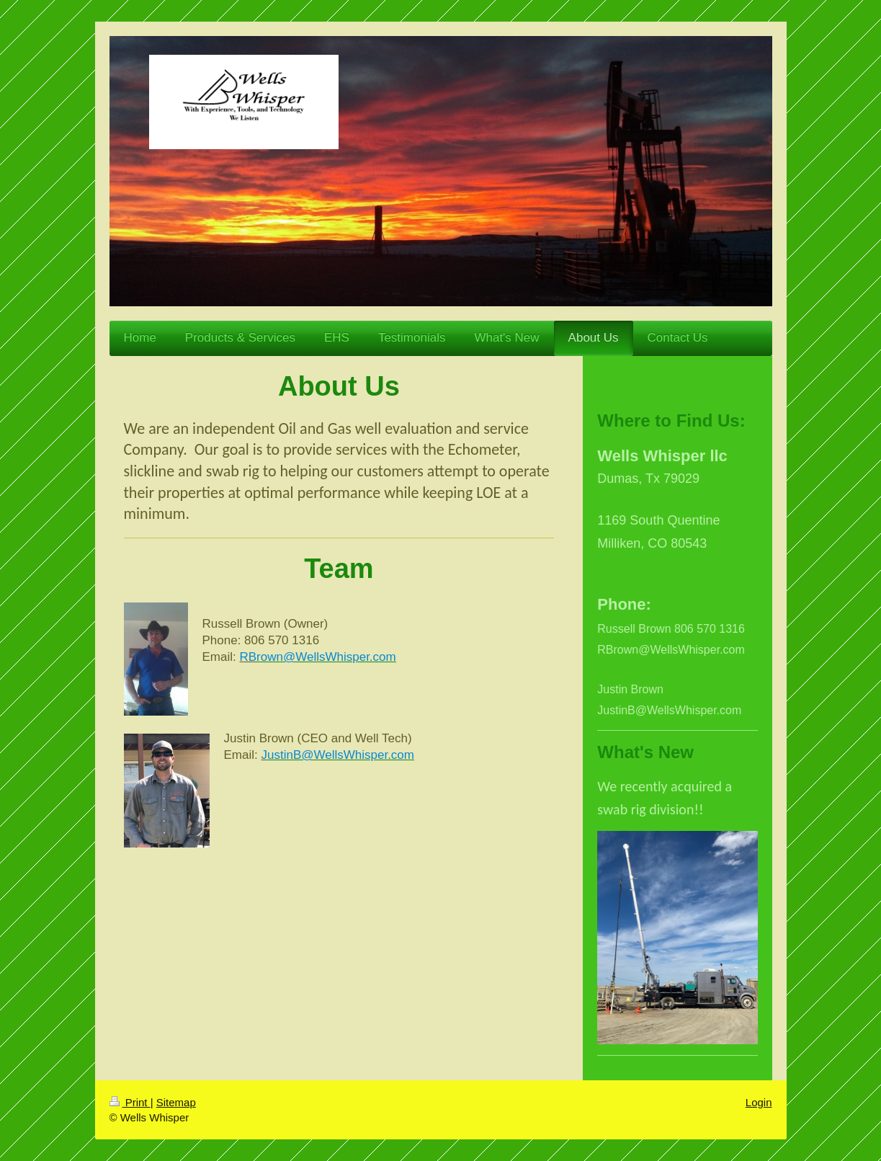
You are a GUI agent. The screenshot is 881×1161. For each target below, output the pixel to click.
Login (759, 1102)
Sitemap (176, 1102)
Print (130, 1102)
